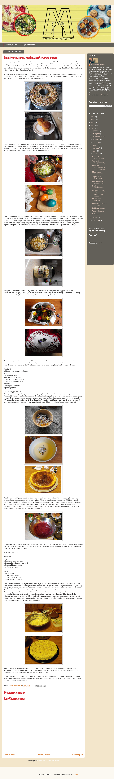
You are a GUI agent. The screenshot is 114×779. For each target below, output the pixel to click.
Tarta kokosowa (98, 211)
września (96, 139)
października (98, 136)
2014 (93, 122)
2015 (93, 120)
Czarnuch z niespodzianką (98, 162)
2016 (93, 117)
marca (95, 217)
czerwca (96, 148)
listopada (96, 134)
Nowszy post (9, 755)
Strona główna (11, 45)
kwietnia (96, 154)
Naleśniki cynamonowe (98, 157)
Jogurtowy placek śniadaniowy (98, 182)
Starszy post (77, 755)
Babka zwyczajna (98, 208)
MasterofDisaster (98, 64)
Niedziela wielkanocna (98, 187)
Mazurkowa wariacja (96, 199)
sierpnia (96, 142)
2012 (93, 128)
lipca (95, 145)
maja (95, 151)
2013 (93, 125)
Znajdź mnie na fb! (28, 45)
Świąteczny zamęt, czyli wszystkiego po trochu (98, 193)
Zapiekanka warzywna (97, 177)
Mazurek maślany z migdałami (99, 204)
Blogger (75, 774)
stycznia (96, 220)
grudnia (96, 131)
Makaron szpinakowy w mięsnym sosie (98, 167)
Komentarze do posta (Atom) (48, 761)
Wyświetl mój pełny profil (98, 95)
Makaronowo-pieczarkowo (98, 173)
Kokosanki (96, 214)
